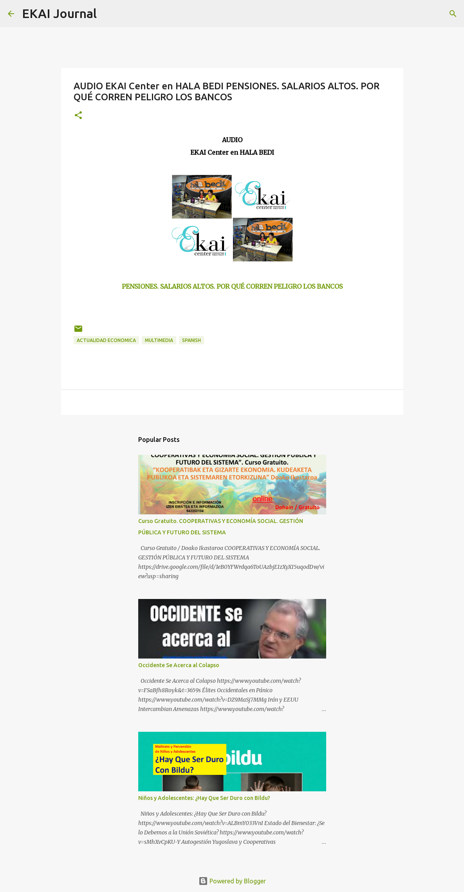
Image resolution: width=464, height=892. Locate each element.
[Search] (107, 13)
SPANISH (191, 340)
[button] (78, 115)
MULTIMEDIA (159, 340)
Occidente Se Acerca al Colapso (178, 665)
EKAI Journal (59, 13)
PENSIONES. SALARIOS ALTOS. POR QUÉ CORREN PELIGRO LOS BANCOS (232, 286)
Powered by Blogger (232, 881)
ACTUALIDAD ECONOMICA (106, 340)
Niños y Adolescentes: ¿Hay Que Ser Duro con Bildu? (204, 798)
